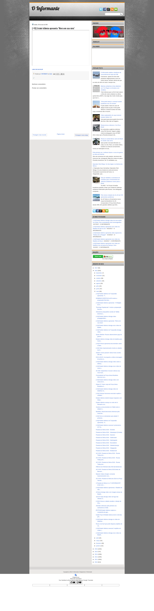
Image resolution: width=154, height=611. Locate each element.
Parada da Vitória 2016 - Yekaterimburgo (107, 445)
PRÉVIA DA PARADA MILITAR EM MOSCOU (109, 467)
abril (97, 538)
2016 (96, 270)
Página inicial (60, 134)
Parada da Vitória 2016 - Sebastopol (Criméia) (109, 432)
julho (97, 286)
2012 (96, 557)
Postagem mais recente (39, 135)
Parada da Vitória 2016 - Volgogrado (106, 448)
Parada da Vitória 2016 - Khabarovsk (106, 450)
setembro (99, 281)
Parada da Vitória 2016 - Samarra (105, 435)
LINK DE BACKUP (37, 69)
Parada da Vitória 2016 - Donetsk (105, 429)
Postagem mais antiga (81, 135)
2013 (96, 554)
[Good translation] (73, 582)
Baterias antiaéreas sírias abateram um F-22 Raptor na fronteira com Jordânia (111, 88)
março (98, 540)
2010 (96, 562)
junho (98, 288)
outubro (98, 278)
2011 (96, 559)
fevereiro (99, 543)
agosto (98, 283)
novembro (99, 275)
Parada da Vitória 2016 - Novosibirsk (106, 443)
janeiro (98, 546)
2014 (96, 551)
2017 (96, 268)
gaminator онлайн (38, 0)
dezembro (99, 273)
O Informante (46, 8)
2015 (96, 549)
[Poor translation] (79, 582)
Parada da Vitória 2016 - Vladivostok (106, 437)
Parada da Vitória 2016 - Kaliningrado (106, 440)
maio (97, 291)
